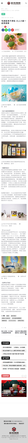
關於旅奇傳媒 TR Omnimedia (13, 421)
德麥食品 (4, 320)
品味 (6, 8)
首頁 (2, 8)
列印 (17, 29)
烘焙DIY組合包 (6, 318)
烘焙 (8, 315)
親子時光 (13, 315)
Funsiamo (12, 320)
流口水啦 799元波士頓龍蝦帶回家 (7, 332)
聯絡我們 (21, 423)
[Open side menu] (1, 3)
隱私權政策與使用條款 (10, 423)
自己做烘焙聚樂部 (16, 318)
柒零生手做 (21, 320)
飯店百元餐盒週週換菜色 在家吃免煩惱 (21, 333)
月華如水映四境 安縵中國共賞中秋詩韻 (13, 354)
